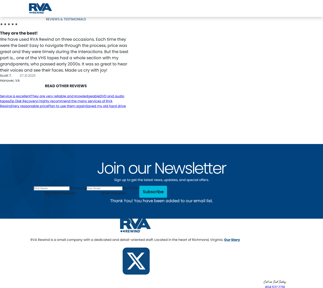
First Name (78, 188)
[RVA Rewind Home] (135, 225)
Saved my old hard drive (106, 106)
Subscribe (153, 192)
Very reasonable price (30, 106)
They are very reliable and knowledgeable (65, 96)
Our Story (232, 239)
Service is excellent (15, 96)
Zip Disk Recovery (23, 101)
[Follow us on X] (136, 261)
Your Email (130, 188)
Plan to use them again (67, 106)
